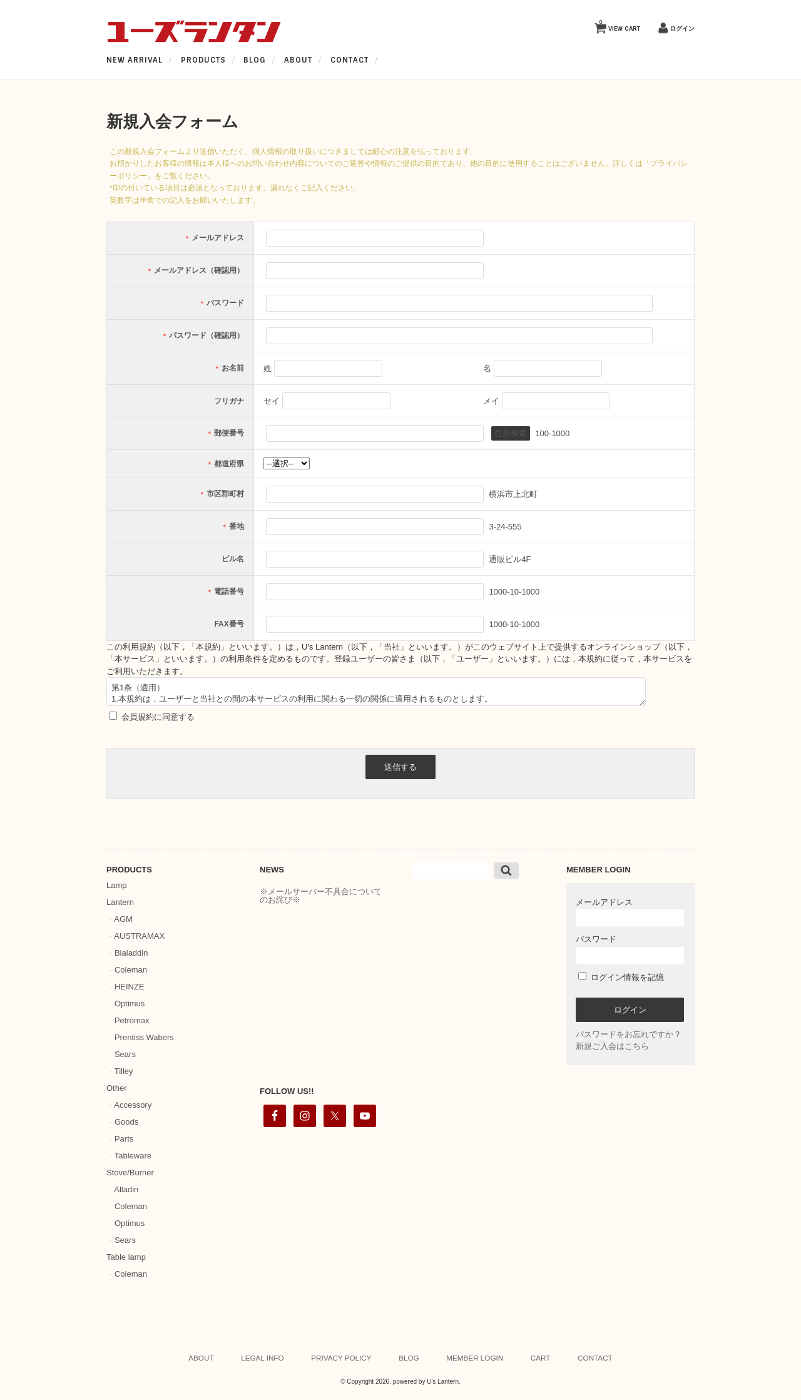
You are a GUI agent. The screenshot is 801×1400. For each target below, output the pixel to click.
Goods (126, 1122)
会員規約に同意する (157, 717)
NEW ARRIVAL (134, 60)
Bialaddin (131, 953)
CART (541, 1358)
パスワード (630, 949)
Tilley (124, 1071)
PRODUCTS (203, 60)
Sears (125, 1054)
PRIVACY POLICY (341, 1358)
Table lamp (126, 1257)
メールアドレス (630, 912)
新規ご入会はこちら (612, 1046)
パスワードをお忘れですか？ (628, 1034)
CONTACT (349, 60)
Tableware (133, 1155)
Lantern (120, 902)
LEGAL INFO (262, 1358)
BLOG (254, 60)
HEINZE (130, 986)
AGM (123, 919)
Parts (124, 1138)
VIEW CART (619, 26)
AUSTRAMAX (139, 936)
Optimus (130, 1003)
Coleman (131, 969)
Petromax (132, 1020)
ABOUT (298, 60)
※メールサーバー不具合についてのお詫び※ (321, 895)
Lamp (116, 885)
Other (116, 1088)
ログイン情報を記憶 (621, 977)
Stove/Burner (130, 1172)
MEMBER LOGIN (474, 1358)
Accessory (132, 1105)
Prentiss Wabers (144, 1037)
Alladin (126, 1189)
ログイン (682, 28)
